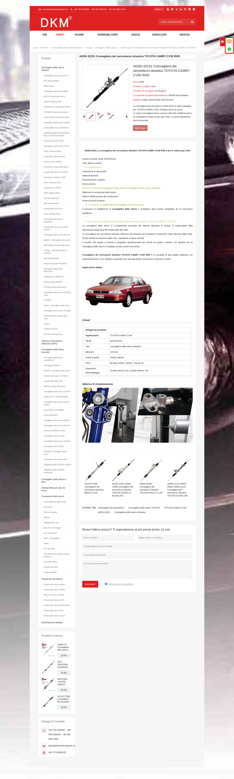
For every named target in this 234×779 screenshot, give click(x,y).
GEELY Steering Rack (52, 151)
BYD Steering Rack (51, 81)
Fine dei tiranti (49, 549)
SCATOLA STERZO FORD (54, 431)
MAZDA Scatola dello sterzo (55, 386)
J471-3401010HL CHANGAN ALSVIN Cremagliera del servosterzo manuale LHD (64, 664)
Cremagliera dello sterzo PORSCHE (53, 270)
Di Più (64, 655)
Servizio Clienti (159, 35)
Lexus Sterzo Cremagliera (54, 410)
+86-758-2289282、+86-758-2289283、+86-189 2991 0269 (99, 9)
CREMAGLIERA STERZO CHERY (57, 465)
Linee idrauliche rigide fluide (55, 502)
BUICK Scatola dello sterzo (54, 96)
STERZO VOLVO (50, 329)
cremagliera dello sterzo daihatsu (57, 420)
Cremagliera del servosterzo (111, 508)
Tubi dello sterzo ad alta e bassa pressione (56, 555)
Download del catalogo (52, 622)
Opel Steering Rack (51, 258)
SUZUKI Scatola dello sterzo (55, 287)
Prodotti (60, 35)
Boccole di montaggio (52, 528)
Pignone (47, 517)
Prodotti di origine (142, 86)
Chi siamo (79, 35)
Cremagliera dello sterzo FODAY (57, 146)
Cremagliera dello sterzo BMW (56, 91)
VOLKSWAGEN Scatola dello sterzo (55, 317)
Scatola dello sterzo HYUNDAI (56, 172)
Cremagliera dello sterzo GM (55, 459)
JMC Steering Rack (51, 203)
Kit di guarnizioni (50, 533)
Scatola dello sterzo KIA (53, 209)
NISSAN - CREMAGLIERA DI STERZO (55, 251)
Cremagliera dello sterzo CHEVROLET (53, 359)
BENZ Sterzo (49, 86)
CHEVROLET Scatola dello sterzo (57, 107)
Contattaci (184, 35)
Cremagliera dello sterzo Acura (56, 76)
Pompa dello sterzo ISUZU (54, 600)
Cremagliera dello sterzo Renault (57, 426)
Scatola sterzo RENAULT (54, 277)
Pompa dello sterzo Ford (53, 610)
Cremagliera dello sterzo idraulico (67, 47)
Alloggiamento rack (51, 523)
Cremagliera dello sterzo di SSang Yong (57, 293)
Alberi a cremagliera (52, 538)
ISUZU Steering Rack (52, 183)
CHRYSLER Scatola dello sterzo (57, 117)
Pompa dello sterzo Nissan (54, 584)
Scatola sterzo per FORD (54, 141)
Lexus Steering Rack (52, 214)
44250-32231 (104, 512)
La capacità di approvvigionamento (150, 95)
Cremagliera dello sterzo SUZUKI (57, 441)
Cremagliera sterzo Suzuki (54, 436)
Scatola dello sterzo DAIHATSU (56, 128)
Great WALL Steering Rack (54, 157)
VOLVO (47, 324)
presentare (90, 584)
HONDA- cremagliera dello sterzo (57, 371)
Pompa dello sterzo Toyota (54, 590)
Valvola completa (50, 512)
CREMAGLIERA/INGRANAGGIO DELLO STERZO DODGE (57, 134)
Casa (44, 35)
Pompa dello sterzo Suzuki (54, 616)
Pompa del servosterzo (52, 579)
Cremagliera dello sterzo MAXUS (57, 235)
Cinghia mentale (50, 572)
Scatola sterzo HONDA (53, 162)
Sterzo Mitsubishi (50, 415)
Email (140, 127)
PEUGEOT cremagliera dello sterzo (55, 453)
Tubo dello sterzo (50, 562)
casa (35, 47)
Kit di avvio (48, 507)
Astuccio (135, 35)
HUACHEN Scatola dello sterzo (56, 167)
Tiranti (46, 543)
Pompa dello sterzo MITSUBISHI (57, 605)
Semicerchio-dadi (51, 567)
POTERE (47, 300)
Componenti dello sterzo (52, 496)
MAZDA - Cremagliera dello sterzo (57, 240)
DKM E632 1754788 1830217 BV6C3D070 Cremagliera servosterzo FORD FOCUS (64, 682)
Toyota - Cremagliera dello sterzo (101, 47)
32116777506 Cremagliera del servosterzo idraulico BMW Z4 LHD (64, 699)
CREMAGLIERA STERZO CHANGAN (54, 471)
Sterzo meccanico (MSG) (54, 595)
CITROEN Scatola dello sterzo (56, 112)
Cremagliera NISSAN (52, 365)
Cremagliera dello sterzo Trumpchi (57, 311)
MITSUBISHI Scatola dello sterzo (57, 245)
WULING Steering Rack (53, 334)
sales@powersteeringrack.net (55, 9)
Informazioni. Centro (108, 35)
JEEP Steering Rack (52, 193)
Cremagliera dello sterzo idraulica (130, 512)
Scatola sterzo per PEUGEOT (55, 264)
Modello (137, 99)
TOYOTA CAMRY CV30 (175, 508)
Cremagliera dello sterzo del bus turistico (56, 403)
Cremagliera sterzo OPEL (54, 446)
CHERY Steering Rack (53, 102)
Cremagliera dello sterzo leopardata (53, 220)
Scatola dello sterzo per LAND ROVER (56, 228)
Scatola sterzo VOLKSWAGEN (56, 397)
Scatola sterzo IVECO (52, 188)
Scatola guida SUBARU (53, 282)
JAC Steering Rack (51, 198)
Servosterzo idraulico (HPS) (55, 177)
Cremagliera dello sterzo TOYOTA (144, 508)
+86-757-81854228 (57, 752)
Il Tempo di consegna (144, 91)
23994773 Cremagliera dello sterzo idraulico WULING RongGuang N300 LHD (63, 647)
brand (136, 82)
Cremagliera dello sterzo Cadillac (57, 123)
